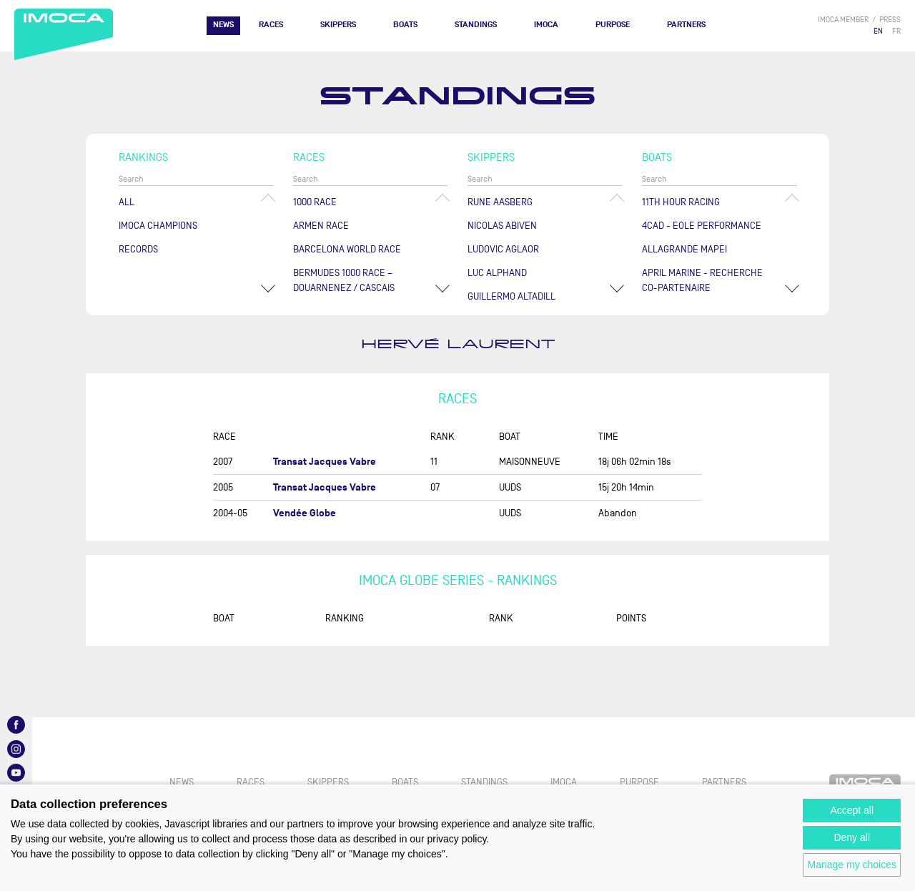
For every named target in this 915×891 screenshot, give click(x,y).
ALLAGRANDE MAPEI (684, 249)
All (126, 202)
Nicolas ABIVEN (502, 225)
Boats (405, 24)
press (890, 19)
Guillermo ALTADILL (511, 296)
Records (138, 249)
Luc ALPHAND (497, 272)
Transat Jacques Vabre (324, 462)
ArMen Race (321, 225)
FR (896, 31)
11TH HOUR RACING (681, 202)
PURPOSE (612, 24)
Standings (476, 24)
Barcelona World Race (347, 249)
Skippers (338, 24)
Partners (686, 24)
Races (271, 24)
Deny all (852, 837)
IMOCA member (843, 19)
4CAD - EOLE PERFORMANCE (701, 225)
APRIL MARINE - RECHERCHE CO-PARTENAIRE (702, 280)
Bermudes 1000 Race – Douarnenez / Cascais (344, 280)
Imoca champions (158, 225)
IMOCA (546, 24)
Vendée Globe (304, 513)
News (223, 24)
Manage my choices (851, 864)
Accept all (852, 810)
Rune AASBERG (500, 202)
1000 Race (315, 202)
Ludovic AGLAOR (503, 249)
